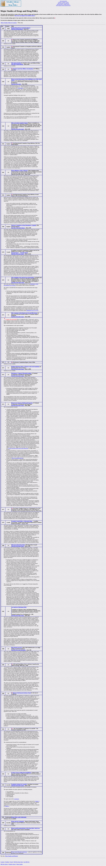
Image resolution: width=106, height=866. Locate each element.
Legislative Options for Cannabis (19, 784)
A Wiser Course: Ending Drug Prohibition (21, 772)
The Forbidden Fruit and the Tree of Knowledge (23, 277)
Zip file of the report (16, 84)
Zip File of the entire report (18, 282)
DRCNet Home (60, 3)
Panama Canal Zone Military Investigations (23, 68)
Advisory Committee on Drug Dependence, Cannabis (24, 225)
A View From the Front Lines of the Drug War (18, 448)
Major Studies (19, 864)
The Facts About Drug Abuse (18, 544)
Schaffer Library (66, 4)
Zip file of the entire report (18, 129)
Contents (59, 2)
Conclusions (20, 88)
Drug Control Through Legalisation (19, 852)
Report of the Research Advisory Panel (22, 692)
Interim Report (15, 252)
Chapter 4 (37, 801)
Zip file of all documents (17, 29)
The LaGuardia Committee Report (20, 123)
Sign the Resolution (63, 1)
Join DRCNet (66, 3)
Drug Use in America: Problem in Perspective (22, 403)
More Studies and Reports (11, 856)
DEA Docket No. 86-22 (17, 647)
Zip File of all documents (17, 64)
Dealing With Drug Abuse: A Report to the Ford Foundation (25, 366)
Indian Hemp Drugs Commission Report (21, 27)
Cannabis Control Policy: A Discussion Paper (22, 521)
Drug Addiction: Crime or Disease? (20, 170)
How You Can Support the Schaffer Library (25, 15)
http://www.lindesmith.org (17, 458)
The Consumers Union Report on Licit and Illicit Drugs (24, 313)
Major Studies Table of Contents (9, 22)
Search (67, 2)
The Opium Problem (16, 63)
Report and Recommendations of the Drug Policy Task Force (26, 828)
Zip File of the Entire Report (18, 227)
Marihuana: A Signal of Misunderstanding (21, 373)
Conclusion (16, 799)
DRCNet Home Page (18, 862)
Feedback (64, 2)
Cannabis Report (24, 252)
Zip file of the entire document (19, 650)
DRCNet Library (60, 4)
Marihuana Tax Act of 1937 (32, 310)
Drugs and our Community (18, 821)
